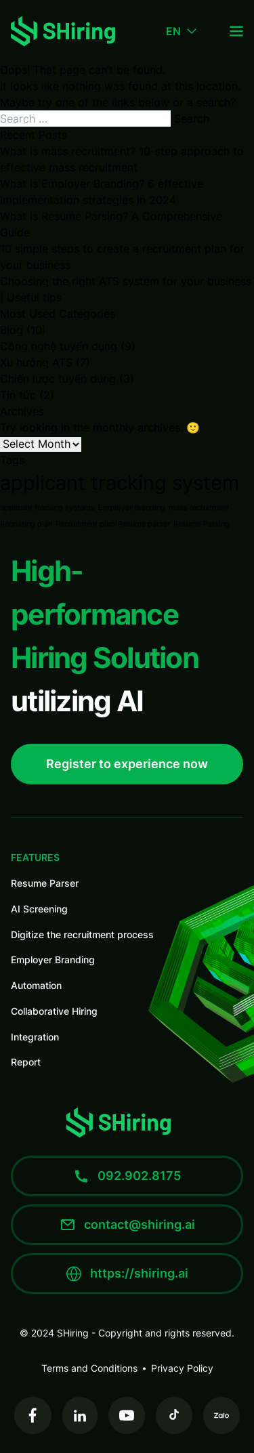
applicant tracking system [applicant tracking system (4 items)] (119, 482)
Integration (35, 1037)
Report (26, 1062)
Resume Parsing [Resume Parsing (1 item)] (201, 524)
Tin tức (18, 395)
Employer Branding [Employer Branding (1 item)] (131, 507)
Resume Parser (45, 883)
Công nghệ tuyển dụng (58, 346)
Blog (11, 330)
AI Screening (39, 908)
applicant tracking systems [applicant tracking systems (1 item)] (47, 507)
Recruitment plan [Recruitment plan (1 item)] (85, 524)
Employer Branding (53, 959)
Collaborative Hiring (54, 1011)
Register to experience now (127, 764)
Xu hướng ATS (36, 362)
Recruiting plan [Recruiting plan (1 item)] (26, 524)
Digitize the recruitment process (82, 934)
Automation (36, 985)
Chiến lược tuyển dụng (58, 378)
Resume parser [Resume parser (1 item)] (144, 524)
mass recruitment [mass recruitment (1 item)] (199, 507)
